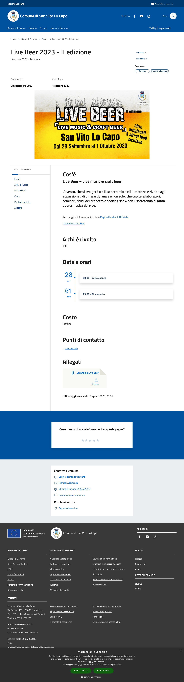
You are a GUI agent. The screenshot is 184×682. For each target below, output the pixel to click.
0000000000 (71, 348)
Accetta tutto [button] (81, 670)
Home (14, 39)
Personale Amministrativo (20, 584)
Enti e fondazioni (15, 574)
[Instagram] (147, 16)
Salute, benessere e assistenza (107, 579)
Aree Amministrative (17, 564)
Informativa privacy (102, 611)
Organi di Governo (16, 559)
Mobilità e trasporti (59, 590)
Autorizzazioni (100, 584)
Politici (10, 579)
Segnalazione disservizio (62, 611)
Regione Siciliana (15, 3)
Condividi (142, 53)
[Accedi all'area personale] (162, 3)
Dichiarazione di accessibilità (106, 622)
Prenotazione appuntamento (64, 606)
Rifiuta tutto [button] (103, 670)
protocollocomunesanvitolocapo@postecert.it (30, 647)
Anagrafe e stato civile (61, 559)
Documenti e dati (15, 590)
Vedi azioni (142, 59)
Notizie (138, 559)
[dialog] (92, 665)
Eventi (45, 39)
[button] (92, 677)
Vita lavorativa (57, 569)
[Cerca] (173, 16)
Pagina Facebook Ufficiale (114, 217)
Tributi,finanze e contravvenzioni (109, 569)
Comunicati (140, 564)
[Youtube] (140, 16)
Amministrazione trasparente (107, 606)
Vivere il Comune (29, 39)
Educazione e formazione (105, 558)
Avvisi (138, 569)
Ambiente (97, 574)
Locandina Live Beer (74, 223)
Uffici (10, 569)
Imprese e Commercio (60, 574)
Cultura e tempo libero (61, 564)
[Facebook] (133, 16)
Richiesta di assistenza (61, 622)
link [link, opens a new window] (119, 664)
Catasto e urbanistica (60, 579)
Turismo (54, 584)
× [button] (181, 651)
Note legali (98, 616)
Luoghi (138, 583)
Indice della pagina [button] (22, 169)
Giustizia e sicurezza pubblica (107, 564)
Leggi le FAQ (56, 616)
